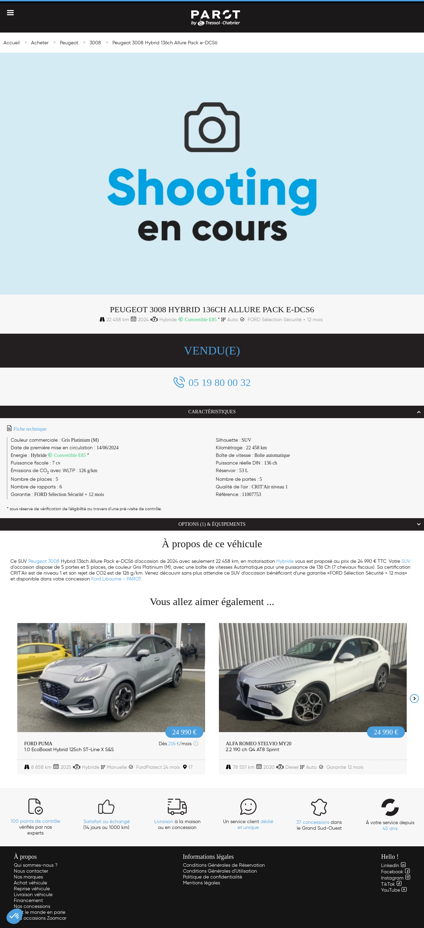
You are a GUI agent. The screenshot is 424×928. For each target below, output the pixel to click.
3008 (95, 43)
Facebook (395, 872)
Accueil (11, 43)
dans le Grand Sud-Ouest (319, 825)
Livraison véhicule (33, 895)
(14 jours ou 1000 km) (106, 824)
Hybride (285, 561)
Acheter (39, 43)
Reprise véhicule (32, 889)
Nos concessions (32, 906)
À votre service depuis (390, 825)
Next (414, 698)
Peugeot (69, 43)
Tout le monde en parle (39, 912)
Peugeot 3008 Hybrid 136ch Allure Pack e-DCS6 (164, 43)
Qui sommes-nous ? (35, 865)
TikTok (391, 884)
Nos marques (28, 877)
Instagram (395, 878)
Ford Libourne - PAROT (116, 579)
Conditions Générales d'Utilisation (220, 871)
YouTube (394, 890)
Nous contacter (31, 871)
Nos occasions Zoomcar (40, 918)
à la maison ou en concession (177, 824)
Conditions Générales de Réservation (224, 865)
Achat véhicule (30, 883)
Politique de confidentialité (212, 877)
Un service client (248, 824)
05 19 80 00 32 (219, 382)
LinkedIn (393, 865)
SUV (406, 561)
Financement (28, 900)
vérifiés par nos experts (35, 827)
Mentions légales (201, 883)
